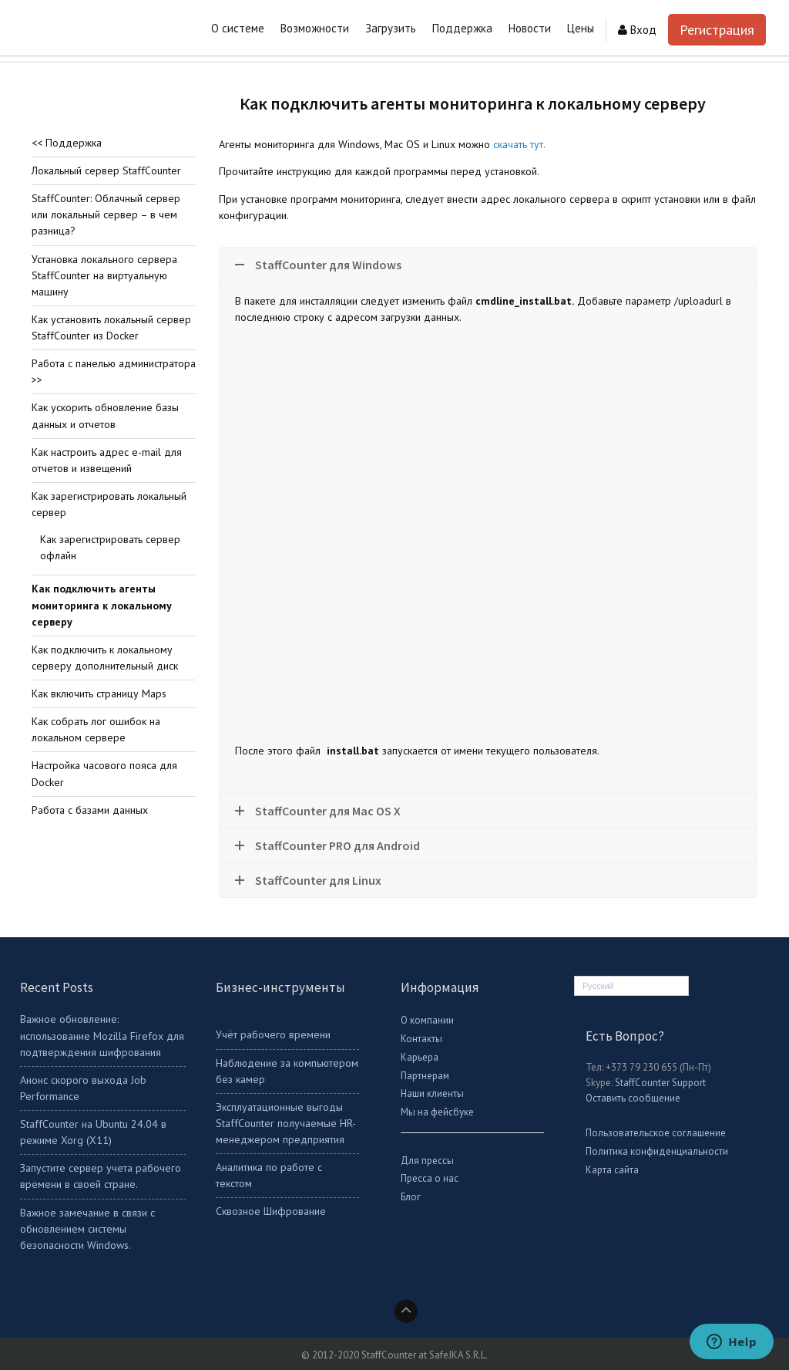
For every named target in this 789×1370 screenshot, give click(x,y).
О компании (427, 1020)
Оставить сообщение (633, 1098)
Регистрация (717, 30)
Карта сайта (612, 1169)
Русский (598, 985)
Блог (411, 1196)
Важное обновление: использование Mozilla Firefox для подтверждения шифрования (102, 1035)
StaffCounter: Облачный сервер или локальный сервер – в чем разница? (106, 214)
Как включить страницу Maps (99, 693)
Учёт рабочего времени (273, 1034)
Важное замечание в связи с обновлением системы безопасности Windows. (87, 1229)
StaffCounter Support (660, 1082)
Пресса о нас (429, 1178)
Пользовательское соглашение (656, 1132)
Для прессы (427, 1160)
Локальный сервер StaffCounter (106, 170)
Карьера (419, 1057)
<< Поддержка (67, 143)
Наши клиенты (432, 1093)
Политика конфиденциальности (657, 1151)
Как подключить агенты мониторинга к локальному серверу (102, 605)
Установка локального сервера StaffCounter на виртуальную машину (104, 275)
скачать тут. (519, 144)
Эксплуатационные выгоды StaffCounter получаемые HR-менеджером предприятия (286, 1123)
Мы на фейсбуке (437, 1112)
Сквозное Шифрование (271, 1211)
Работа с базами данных (90, 810)
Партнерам (425, 1075)
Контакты (421, 1038)
